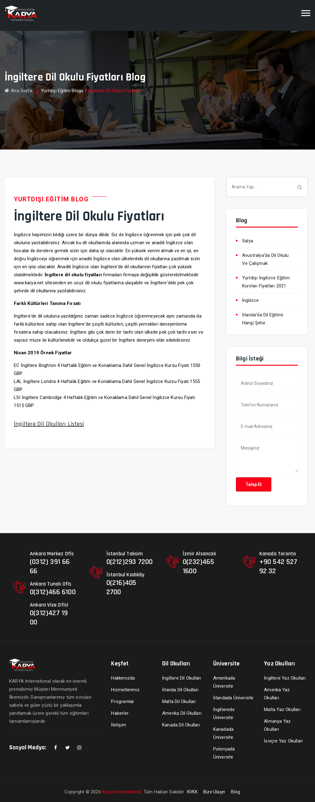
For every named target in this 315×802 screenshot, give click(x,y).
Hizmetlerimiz (125, 690)
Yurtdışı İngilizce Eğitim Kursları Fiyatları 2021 (266, 282)
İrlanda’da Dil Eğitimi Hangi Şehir (262, 319)
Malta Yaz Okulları (282, 709)
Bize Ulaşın (214, 791)
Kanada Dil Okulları (181, 725)
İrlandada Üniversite (233, 698)
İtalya (247, 241)
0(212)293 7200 (129, 561)
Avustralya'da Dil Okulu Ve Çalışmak (265, 259)
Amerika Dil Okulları (181, 713)
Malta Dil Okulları (179, 701)
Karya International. (122, 792)
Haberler (120, 713)
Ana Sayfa (18, 90)
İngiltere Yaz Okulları (284, 678)
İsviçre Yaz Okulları (283, 741)
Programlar (122, 701)
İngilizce (250, 300)
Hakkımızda (123, 678)
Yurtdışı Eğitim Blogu (62, 90)
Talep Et (253, 484)
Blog (235, 791)
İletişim (118, 725)
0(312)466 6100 (53, 592)
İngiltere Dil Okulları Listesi (49, 424)
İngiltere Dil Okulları (181, 678)
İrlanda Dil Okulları (180, 690)
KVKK (192, 791)
